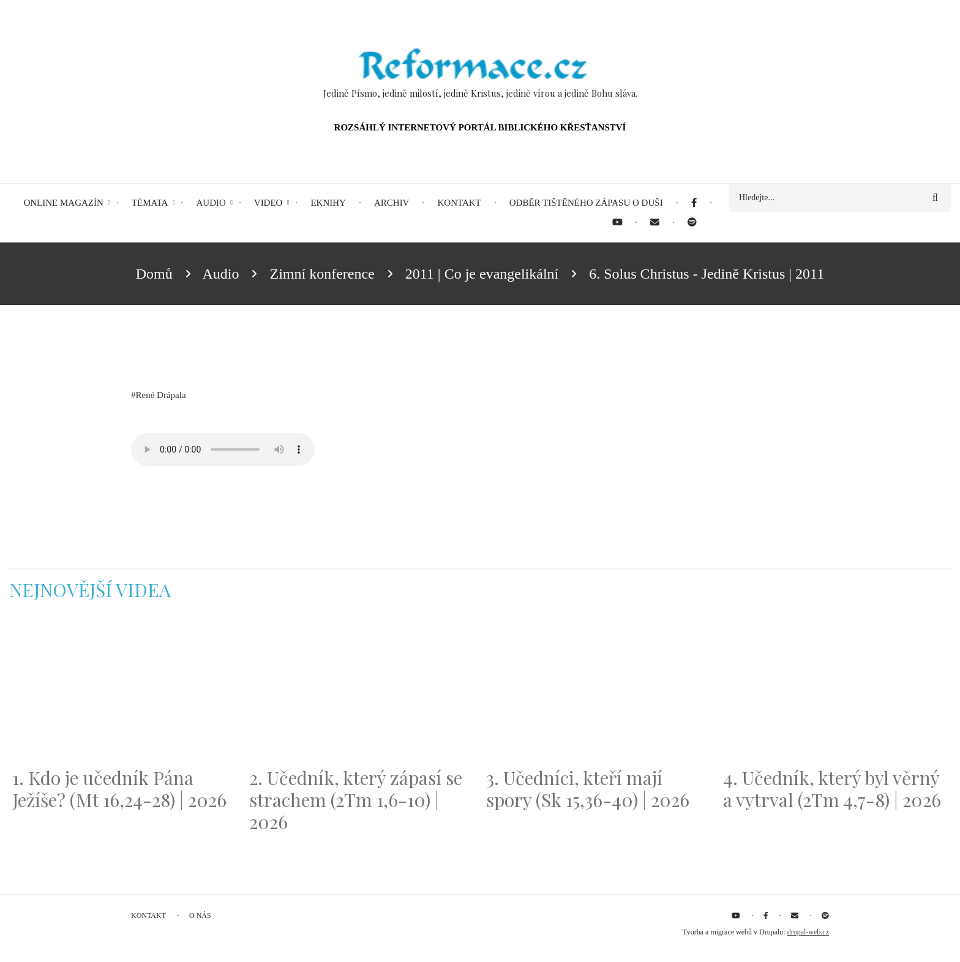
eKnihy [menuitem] (328, 203)
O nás (200, 915)
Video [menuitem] (268, 203)
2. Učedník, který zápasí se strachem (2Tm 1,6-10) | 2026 (355, 800)
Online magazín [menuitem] (63, 203)
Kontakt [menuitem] (459, 203)
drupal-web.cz (808, 932)
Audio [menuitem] (210, 203)
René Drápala (161, 395)
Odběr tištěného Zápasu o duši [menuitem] (586, 203)
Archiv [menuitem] (392, 203)
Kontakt (148, 915)
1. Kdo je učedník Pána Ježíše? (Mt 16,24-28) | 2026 (119, 789)
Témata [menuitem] (150, 203)
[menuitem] (694, 203)
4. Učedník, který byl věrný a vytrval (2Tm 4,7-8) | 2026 (832, 789)
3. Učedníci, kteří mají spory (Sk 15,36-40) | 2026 (587, 789)
